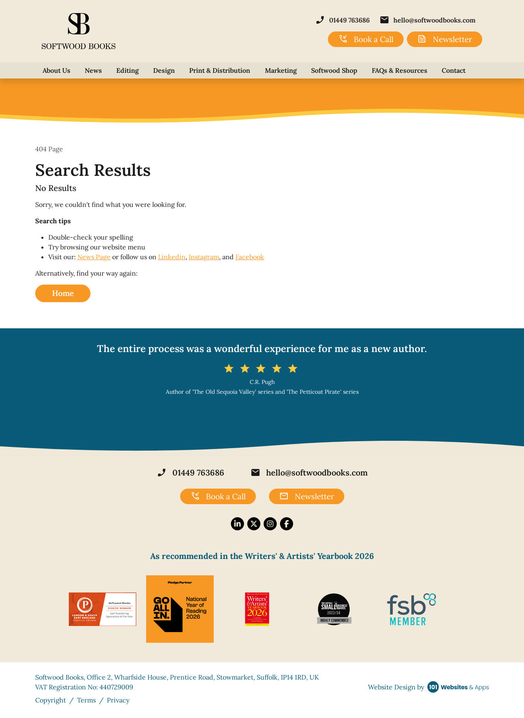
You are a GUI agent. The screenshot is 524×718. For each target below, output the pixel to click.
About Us (56, 70)
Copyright (50, 700)
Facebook (249, 257)
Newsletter (444, 39)
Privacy (118, 700)
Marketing (281, 70)
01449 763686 (342, 20)
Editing (127, 70)
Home (63, 293)
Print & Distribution (219, 70)
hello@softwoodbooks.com (427, 20)
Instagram (204, 257)
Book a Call (365, 39)
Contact (453, 70)
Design (164, 70)
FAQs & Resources (399, 70)
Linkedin (171, 257)
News (93, 70)
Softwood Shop (334, 70)
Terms (86, 700)
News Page (94, 257)
